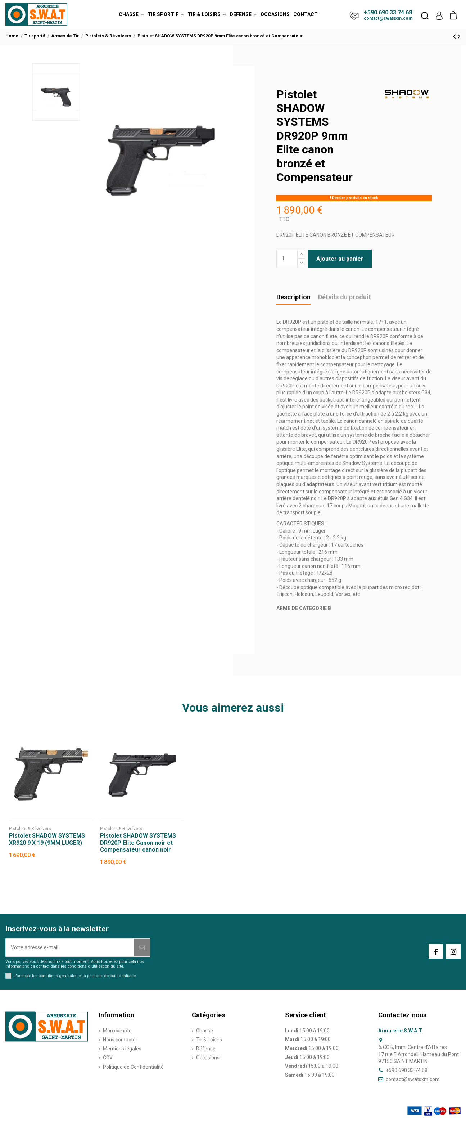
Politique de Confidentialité (133, 1067)
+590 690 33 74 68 (388, 12)
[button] (131, 14)
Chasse (204, 1030)
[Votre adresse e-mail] (70, 947)
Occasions (208, 1058)
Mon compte (117, 1030)
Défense (206, 1049)
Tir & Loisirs (209, 1039)
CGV (108, 1058)
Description (293, 297)
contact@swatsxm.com (388, 18)
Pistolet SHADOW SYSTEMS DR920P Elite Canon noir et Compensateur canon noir (138, 842)
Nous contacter (120, 1039)
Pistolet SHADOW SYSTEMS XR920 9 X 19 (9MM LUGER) (47, 839)
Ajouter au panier (339, 258)
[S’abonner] (142, 947)
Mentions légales (122, 1049)
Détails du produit (344, 297)
